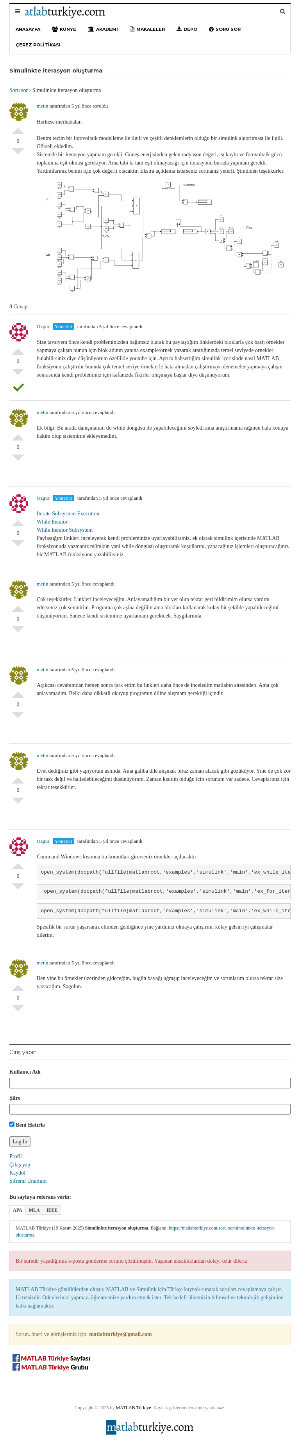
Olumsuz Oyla (18, 154)
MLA (34, 1210)
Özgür (43, 326)
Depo (187, 29)
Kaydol (17, 1173)
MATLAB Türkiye (133, 1407)
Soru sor (225, 29)
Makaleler (147, 29)
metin (42, 106)
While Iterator (52, 522)
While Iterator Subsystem (65, 530)
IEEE (52, 1210)
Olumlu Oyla (18, 128)
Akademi (103, 29)
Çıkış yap (19, 1165)
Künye (64, 29)
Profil (15, 1156)
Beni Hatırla (27, 1125)
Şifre (15, 1098)
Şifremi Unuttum (27, 1181)
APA (17, 1210)
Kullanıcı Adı (25, 1072)
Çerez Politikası (38, 45)
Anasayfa (28, 29)
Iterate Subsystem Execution (68, 514)
